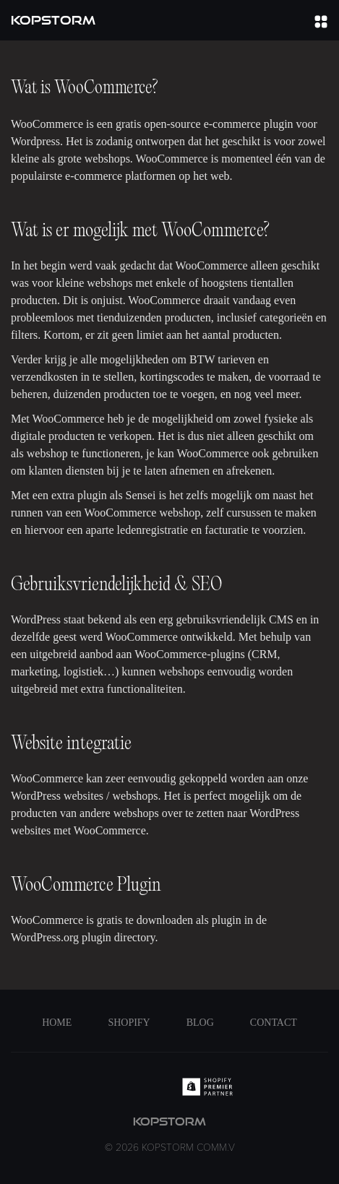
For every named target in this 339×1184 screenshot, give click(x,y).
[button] (321, 20)
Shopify (129, 1022)
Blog (200, 1022)
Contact (273, 1022)
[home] (53, 20)
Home (57, 1022)
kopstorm (170, 1135)
